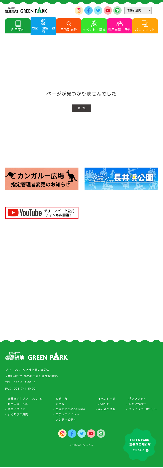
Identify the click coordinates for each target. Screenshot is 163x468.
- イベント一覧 (106, 401)
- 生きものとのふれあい (69, 411)
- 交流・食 (60, 401)
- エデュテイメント (66, 416)
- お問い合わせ (136, 406)
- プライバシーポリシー (142, 411)
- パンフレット (136, 401)
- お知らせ (103, 406)
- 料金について (15, 411)
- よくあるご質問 (16, 416)
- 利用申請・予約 (16, 406)
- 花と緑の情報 (106, 411)
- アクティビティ (64, 422)
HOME (81, 108)
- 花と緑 (59, 406)
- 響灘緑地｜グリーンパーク (24, 401)
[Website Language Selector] (137, 10)
